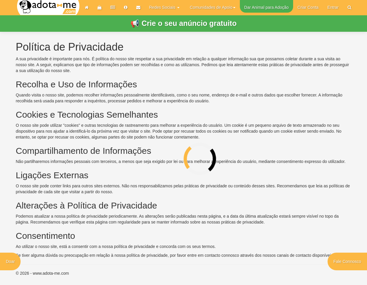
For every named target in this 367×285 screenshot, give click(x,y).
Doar (10, 261)
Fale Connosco (347, 261)
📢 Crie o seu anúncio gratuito (183, 23)
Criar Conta (308, 7)
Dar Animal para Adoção (266, 7)
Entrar (332, 7)
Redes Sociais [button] (164, 7)
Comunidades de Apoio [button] (212, 7)
